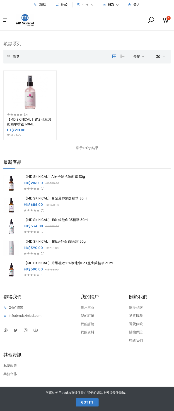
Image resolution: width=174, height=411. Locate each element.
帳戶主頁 (87, 307)
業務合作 (10, 374)
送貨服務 (136, 316)
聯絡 (40, 5)
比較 (62, 5)
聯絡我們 (136, 340)
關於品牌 (136, 307)
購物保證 (136, 332)
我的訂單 (87, 316)
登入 (134, 5)
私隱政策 (10, 366)
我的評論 (87, 324)
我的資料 (87, 332)
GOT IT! (87, 402)
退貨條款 (136, 324)
